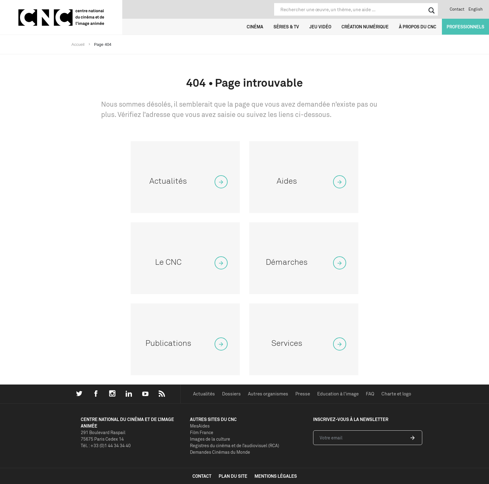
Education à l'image (338, 394)
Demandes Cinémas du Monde (220, 452)
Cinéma (255, 26)
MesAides (200, 425)
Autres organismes (268, 394)
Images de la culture (210, 439)
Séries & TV (286, 26)
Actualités (204, 394)
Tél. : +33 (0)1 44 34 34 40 (106, 445)
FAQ (370, 394)
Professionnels (465, 26)
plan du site (233, 476)
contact (201, 476)
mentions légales (275, 476)
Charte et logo (396, 394)
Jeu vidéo (320, 26)
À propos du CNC (417, 26)
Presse (302, 394)
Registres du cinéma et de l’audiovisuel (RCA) (234, 445)
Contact (457, 9)
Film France (201, 432)
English (475, 9)
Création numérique (365, 26)
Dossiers (231, 394)
